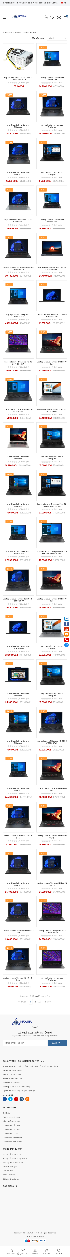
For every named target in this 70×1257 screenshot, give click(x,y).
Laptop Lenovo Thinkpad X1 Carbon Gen (52, 78)
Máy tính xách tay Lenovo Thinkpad (18, 126)
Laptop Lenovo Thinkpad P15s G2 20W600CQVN (51, 268)
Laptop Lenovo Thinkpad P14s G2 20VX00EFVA (51, 410)
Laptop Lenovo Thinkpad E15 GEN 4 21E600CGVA (18, 600)
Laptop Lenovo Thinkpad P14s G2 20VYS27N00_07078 (51, 505)
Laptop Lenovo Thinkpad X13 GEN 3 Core (18, 931)
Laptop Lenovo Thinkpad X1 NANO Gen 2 (52, 836)
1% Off (43, 48)
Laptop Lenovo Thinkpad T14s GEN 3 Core (52, 884)
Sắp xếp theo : (38, 38)
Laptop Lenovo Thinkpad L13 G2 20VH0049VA (18, 363)
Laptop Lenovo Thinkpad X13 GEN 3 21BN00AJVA (18, 268)
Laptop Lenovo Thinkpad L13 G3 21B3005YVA (18, 220)
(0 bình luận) (23, 83)
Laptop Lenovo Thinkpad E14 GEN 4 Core (18, 836)
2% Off (43, 95)
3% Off (9, 474)
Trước (22, 1001)
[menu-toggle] (4, 17)
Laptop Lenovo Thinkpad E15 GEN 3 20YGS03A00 (18, 410)
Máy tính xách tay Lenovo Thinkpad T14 (18, 647)
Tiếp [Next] (48, 1001)
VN (63, 3)
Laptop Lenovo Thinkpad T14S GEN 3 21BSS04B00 (52, 315)
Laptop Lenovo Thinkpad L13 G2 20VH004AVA (52, 931)
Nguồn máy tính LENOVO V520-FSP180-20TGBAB (18, 78)
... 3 (39, 1001)
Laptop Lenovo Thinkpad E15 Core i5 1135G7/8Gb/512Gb (52, 552)
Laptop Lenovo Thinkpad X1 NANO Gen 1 (52, 363)
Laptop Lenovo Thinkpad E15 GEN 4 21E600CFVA (52, 742)
